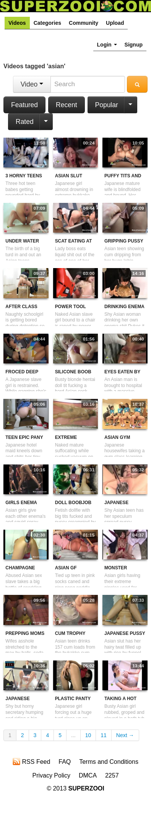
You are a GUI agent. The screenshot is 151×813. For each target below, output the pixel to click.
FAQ (64, 761)
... (73, 735)
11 (104, 735)
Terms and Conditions (108, 761)
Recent (66, 105)
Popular (106, 105)
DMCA (88, 775)
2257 (112, 775)
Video (32, 84)
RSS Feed (31, 761)
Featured (24, 105)
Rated (25, 121)
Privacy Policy (51, 775)
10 (88, 735)
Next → (125, 735)
